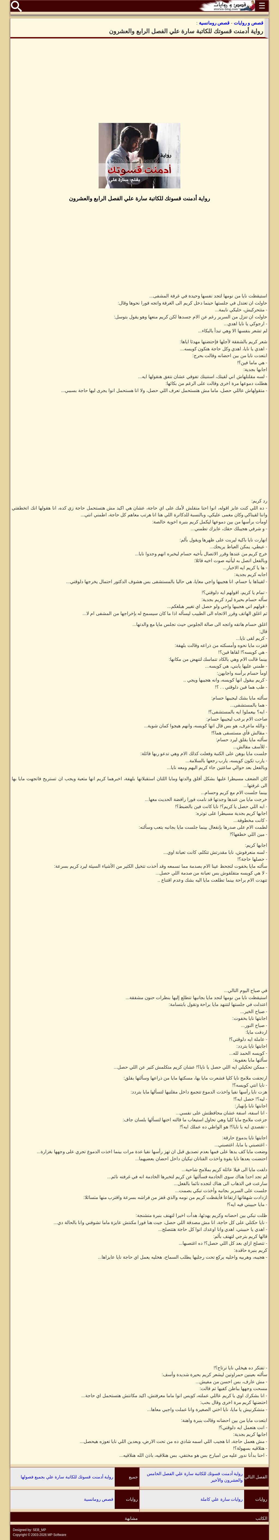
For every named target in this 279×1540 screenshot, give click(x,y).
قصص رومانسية (98, 1499)
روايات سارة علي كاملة (222, 1499)
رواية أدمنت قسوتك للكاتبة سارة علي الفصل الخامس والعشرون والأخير (195, 1476)
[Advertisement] (139, 81)
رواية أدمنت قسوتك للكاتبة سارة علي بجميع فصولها (67, 1477)
